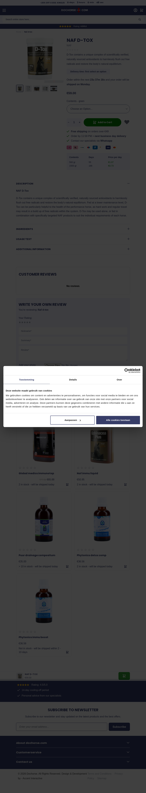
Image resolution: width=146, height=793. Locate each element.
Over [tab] (119, 379)
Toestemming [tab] (26, 379)
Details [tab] (73, 379)
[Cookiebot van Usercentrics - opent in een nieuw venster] (126, 370)
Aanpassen (72, 420)
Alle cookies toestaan (118, 420)
